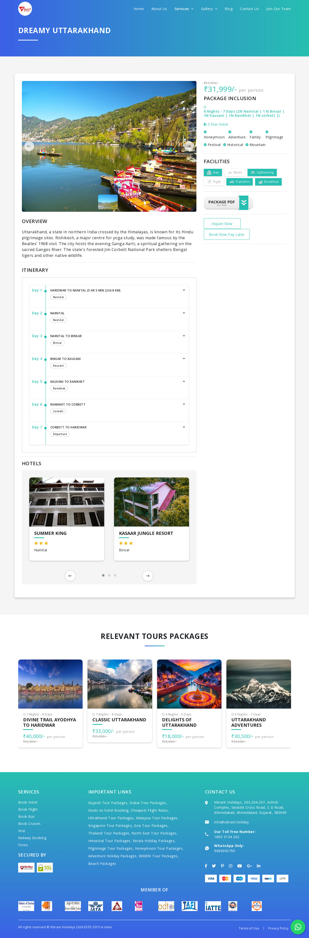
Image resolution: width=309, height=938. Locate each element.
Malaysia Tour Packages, (157, 818)
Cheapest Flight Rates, (150, 810)
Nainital (114, 317)
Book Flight (28, 809)
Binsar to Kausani (114, 363)
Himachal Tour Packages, (110, 840)
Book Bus (26, 816)
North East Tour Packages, (155, 833)
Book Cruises (29, 823)
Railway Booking (32, 837)
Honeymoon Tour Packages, (159, 848)
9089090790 (224, 850)
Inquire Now (222, 223)
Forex (23, 845)
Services (184, 8)
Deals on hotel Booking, (109, 810)
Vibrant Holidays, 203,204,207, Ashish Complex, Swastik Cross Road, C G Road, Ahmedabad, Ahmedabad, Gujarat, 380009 (250, 807)
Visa (21, 830)
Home (139, 8)
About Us (159, 8)
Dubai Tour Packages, (148, 802)
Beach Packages (102, 863)
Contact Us (249, 8)
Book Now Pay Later (227, 234)
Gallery (209, 8)
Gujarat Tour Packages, (108, 802)
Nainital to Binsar (114, 340)
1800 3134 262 (226, 836)
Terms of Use (249, 928)
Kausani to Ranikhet (114, 386)
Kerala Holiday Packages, (154, 840)
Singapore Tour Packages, (110, 825)
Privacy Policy (278, 928)
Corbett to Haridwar (114, 431)
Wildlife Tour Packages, (159, 856)
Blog (229, 8)
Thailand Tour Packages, (109, 833)
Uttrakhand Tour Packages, (111, 818)
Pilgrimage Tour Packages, (111, 848)
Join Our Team (278, 8)
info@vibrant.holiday (231, 822)
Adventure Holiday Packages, (113, 856)
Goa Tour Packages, (151, 825)
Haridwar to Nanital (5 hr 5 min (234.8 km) (114, 294)
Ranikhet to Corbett (114, 408)
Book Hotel (28, 802)
